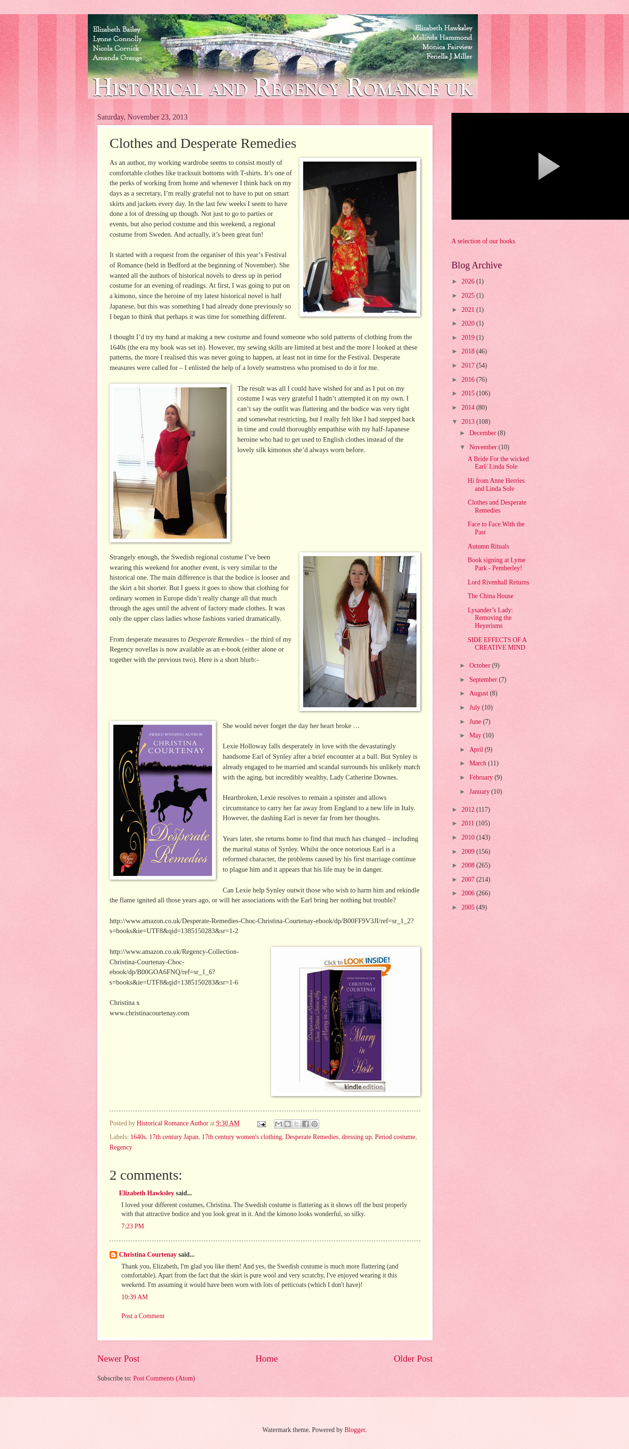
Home (266, 1358)
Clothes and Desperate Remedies (497, 506)
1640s (138, 1136)
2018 (468, 351)
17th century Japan (173, 1136)
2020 (468, 323)
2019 (468, 337)
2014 (468, 407)
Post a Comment (142, 1316)
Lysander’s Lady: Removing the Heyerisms (490, 618)
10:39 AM (134, 1297)
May (476, 735)
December (483, 433)
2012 (468, 809)
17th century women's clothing (242, 1136)
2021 (468, 309)
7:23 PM (132, 1226)
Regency (121, 1147)
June (476, 721)
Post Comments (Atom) (164, 1378)
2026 (468, 281)
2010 (468, 837)
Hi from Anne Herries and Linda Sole (496, 484)
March (478, 763)
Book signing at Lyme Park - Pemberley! (496, 564)
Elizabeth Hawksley (146, 1193)
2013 (468, 421)
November (484, 447)
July (475, 707)
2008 (468, 865)
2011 (468, 823)
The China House (490, 596)
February (481, 777)
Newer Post (118, 1358)
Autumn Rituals (488, 546)
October (480, 665)
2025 (468, 295)
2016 (468, 379)
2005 (468, 907)
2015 (468, 393)
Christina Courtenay (148, 1254)
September (484, 679)
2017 (468, 365)
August (479, 693)
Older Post (413, 1358)
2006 (468, 893)
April (477, 749)
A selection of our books (483, 241)
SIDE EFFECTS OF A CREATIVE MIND (497, 644)
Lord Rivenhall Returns (498, 582)
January (480, 791)
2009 (468, 851)
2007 (468, 879)
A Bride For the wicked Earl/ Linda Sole (498, 463)
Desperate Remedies (312, 1136)
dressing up (357, 1136)
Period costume (395, 1136)
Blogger (354, 1429)
